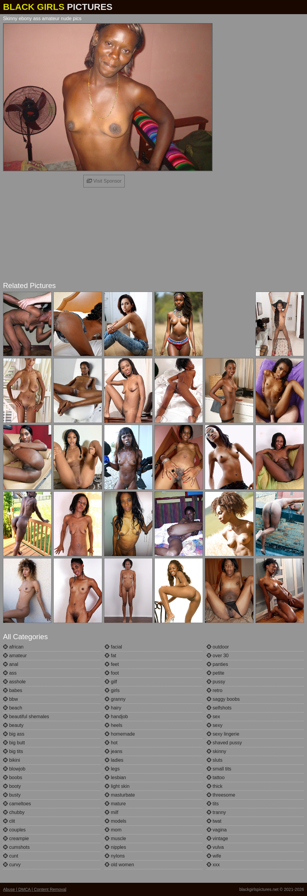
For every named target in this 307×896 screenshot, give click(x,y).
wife (214, 855)
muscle (115, 838)
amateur (15, 655)
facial (113, 646)
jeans (113, 751)
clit (9, 821)
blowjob (14, 768)
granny (115, 699)
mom (113, 829)
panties (217, 664)
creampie (16, 838)
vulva (215, 847)
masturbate (120, 794)
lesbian (115, 777)
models (115, 821)
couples (14, 829)
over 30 (218, 655)
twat (214, 821)
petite (216, 673)
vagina (217, 829)
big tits (13, 751)
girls (112, 690)
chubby (14, 812)
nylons (115, 855)
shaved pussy (224, 742)
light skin (117, 786)
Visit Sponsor (104, 181)
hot (111, 742)
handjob (116, 716)
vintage (217, 838)
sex (213, 716)
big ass (13, 734)
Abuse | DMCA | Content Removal (34, 889)
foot (112, 673)
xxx (213, 864)
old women (119, 864)
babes (12, 690)
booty (12, 786)
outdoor (218, 646)
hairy (113, 707)
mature (115, 803)
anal (10, 664)
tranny (216, 812)
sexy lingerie (223, 734)
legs (112, 768)
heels (113, 725)
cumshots (16, 847)
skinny (216, 751)
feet (112, 664)
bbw (10, 699)
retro (214, 690)
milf (111, 812)
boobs (12, 777)
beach (12, 707)
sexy (214, 725)
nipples (115, 847)
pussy (216, 681)
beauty (13, 725)
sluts (214, 760)
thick (214, 786)
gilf (111, 681)
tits (213, 803)
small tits (219, 768)
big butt (14, 742)
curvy (12, 864)
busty (12, 794)
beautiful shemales (26, 716)
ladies (114, 760)
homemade (120, 734)
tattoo (216, 777)
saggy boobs (223, 699)
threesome (221, 794)
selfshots (219, 707)
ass (9, 673)
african (13, 646)
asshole (14, 681)
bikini (11, 760)
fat (110, 655)
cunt (10, 855)
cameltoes (17, 803)
